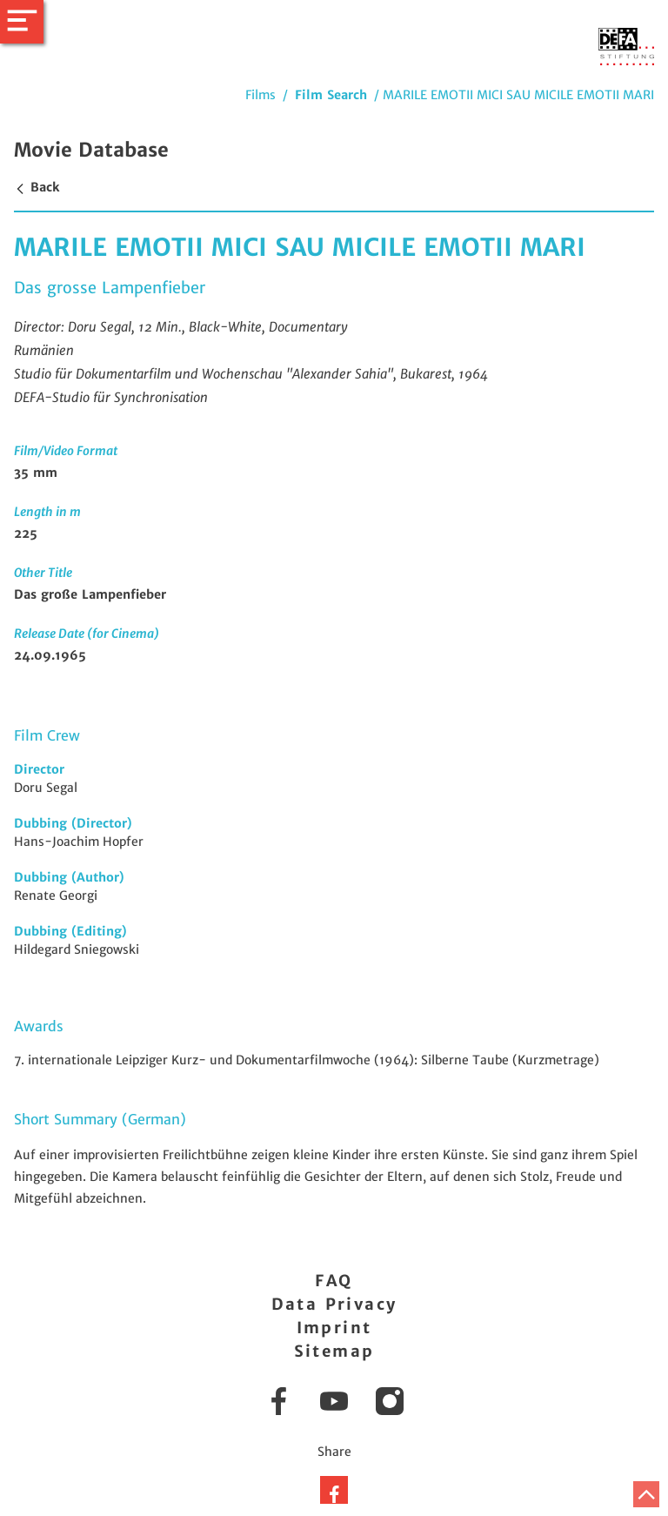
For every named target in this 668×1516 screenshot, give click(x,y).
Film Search (331, 95)
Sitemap (334, 1351)
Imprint (334, 1328)
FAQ (333, 1281)
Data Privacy (334, 1304)
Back (36, 187)
